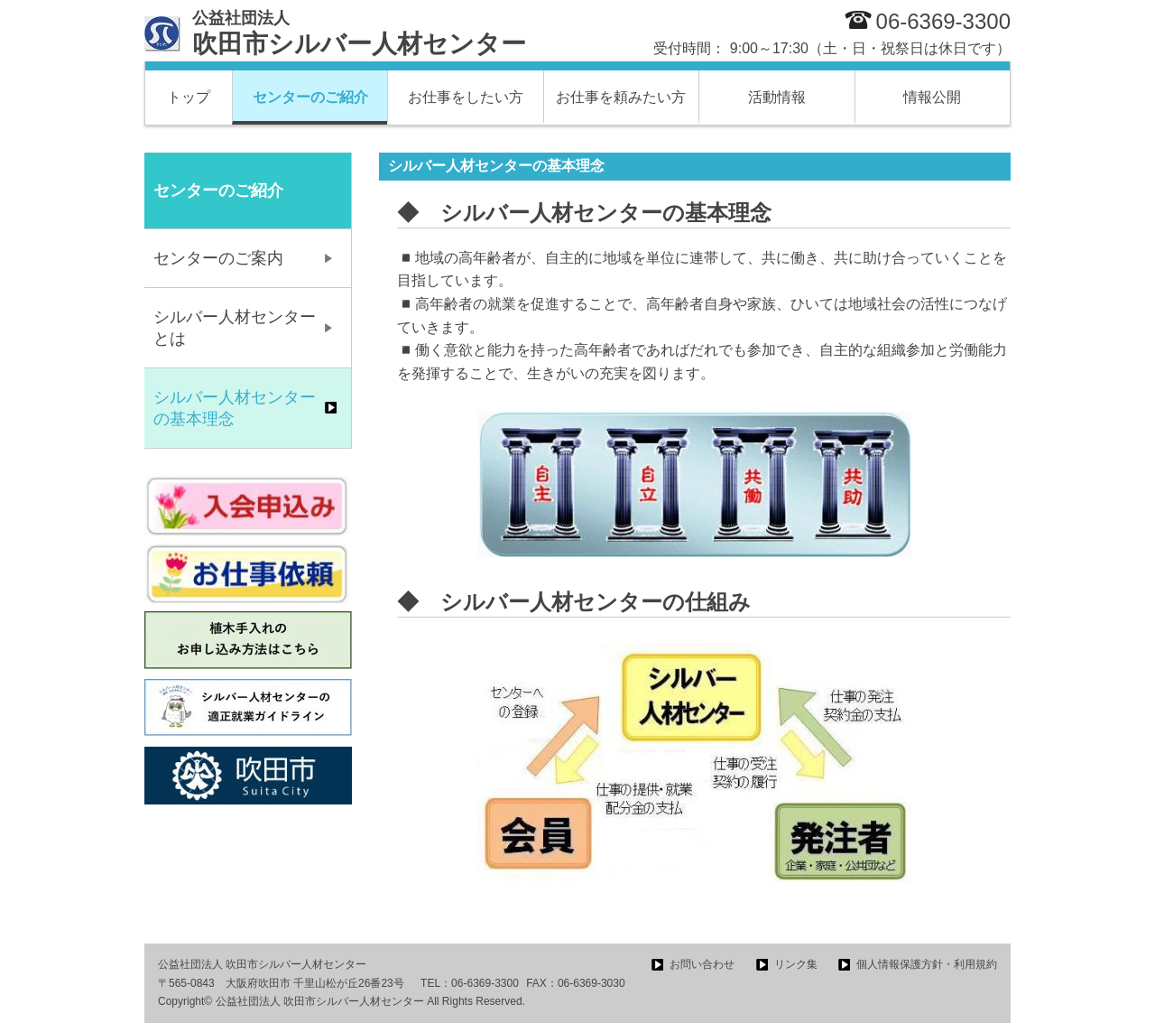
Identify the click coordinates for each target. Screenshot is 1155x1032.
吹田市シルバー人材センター (359, 33)
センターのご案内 (218, 258)
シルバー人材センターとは (234, 328)
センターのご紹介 (310, 97)
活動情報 (777, 97)
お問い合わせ (702, 964)
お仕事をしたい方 (465, 97)
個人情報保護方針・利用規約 (926, 964)
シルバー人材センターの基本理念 (234, 408)
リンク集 (796, 964)
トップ (188, 97)
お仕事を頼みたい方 (621, 97)
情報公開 (932, 97)
